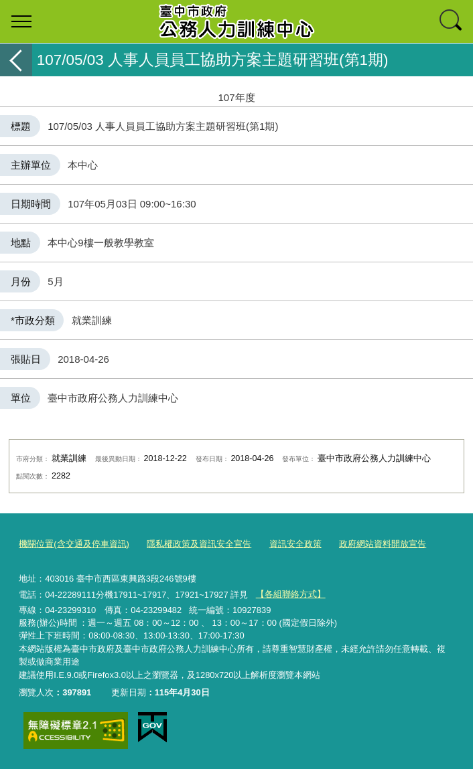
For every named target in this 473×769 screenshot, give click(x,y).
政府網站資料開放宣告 (382, 544)
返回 (16, 60)
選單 (21, 21)
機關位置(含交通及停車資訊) (74, 544)
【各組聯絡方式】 (291, 594)
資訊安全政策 (295, 544)
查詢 (451, 21)
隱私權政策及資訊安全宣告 (199, 544)
